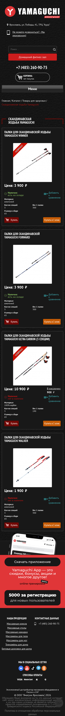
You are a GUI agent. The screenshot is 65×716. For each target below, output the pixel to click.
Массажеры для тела (17, 636)
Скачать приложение (32, 562)
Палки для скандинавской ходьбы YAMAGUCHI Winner (27, 134)
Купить (12, 220)
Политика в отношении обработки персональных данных (32, 712)
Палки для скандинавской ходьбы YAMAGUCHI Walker (27, 439)
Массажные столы (16, 627)
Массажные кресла (17, 623)
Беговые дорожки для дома (17, 648)
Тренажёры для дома (16, 644)
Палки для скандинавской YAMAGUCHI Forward (22, 235)
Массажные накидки (17, 632)
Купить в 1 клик (51, 220)
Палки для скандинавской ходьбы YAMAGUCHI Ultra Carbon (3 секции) (27, 337)
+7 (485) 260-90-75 (31, 67)
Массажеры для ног (16, 640)
